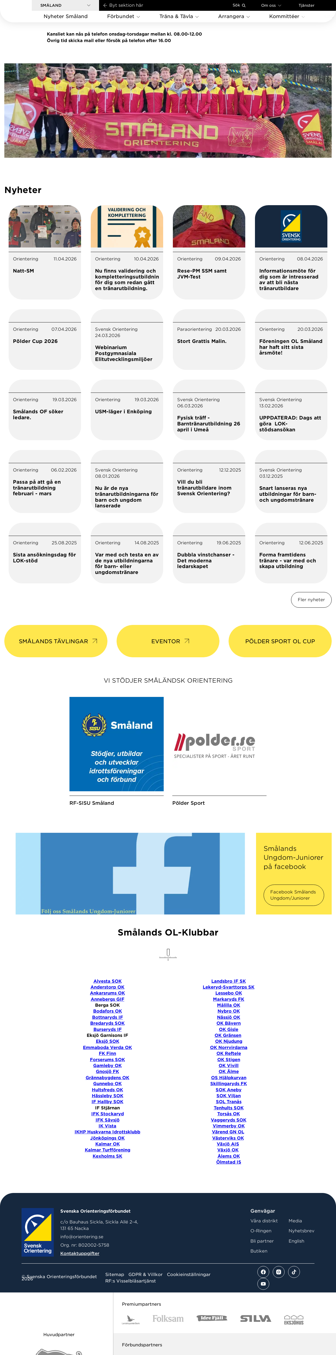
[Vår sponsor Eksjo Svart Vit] (293, 1320)
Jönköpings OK (107, 1138)
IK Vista (107, 1126)
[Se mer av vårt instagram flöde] (279, 1272)
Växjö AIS (228, 1144)
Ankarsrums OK (107, 993)
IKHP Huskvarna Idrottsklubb (107, 1131)
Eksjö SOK (107, 1041)
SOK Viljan (228, 1095)
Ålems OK (229, 1156)
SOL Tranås (229, 1101)
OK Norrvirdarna (228, 1047)
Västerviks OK (228, 1138)
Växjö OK (228, 1150)
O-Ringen (260, 1230)
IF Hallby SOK (107, 1101)
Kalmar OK (107, 1144)
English (296, 1241)
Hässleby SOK (107, 1095)
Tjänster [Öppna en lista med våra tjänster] (306, 5)
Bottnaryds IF (107, 1017)
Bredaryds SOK (107, 1023)
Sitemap (114, 1275)
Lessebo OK (228, 993)
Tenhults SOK (229, 1107)
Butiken (258, 1251)
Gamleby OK (107, 1065)
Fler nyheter (311, 599)
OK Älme (229, 1071)
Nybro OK (229, 1011)
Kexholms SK (107, 1156)
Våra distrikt (264, 1220)
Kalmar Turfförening (107, 1150)
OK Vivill (229, 1065)
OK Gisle (228, 1029)
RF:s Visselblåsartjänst (130, 1281)
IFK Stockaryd (107, 1113)
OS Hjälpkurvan (228, 1077)
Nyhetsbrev (301, 1230)
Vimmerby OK (229, 1126)
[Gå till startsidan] (24, 11)
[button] (65, 5)
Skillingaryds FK (228, 1083)
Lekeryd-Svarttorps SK (228, 987)
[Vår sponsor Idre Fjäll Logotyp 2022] (212, 1320)
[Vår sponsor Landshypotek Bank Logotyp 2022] (131, 1320)
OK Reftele (228, 1053)
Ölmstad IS (228, 1162)
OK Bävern (228, 1023)
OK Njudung (228, 1041)
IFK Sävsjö (108, 1120)
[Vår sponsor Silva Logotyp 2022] (255, 1320)
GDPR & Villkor (145, 1275)
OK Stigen (228, 1059)
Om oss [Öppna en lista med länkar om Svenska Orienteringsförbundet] (271, 5)
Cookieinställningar (189, 1275)
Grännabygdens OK (107, 1077)
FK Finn (107, 1053)
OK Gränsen (228, 1035)
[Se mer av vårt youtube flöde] (263, 1284)
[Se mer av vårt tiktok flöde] (294, 1272)
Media (295, 1220)
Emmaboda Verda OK (107, 1047)
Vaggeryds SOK (228, 1120)
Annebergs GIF (107, 999)
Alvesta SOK (107, 981)
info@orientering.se (81, 1236)
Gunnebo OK (107, 1083)
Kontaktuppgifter (79, 1253)
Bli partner (262, 1241)
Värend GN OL (228, 1131)
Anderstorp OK (107, 987)
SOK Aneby (229, 1089)
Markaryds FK (228, 999)
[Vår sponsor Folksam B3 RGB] (168, 1320)
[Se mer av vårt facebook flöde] (263, 1272)
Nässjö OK (228, 1017)
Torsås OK (228, 1113)
